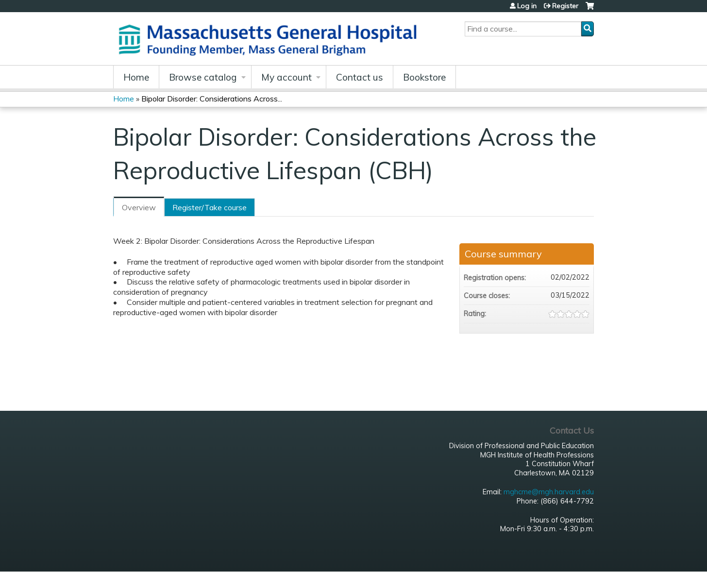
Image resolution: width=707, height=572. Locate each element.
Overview (139, 207)
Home (136, 77)
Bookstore (424, 77)
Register (565, 5)
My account (286, 77)
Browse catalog (203, 77)
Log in (527, 5)
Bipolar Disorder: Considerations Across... (211, 98)
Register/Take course (209, 207)
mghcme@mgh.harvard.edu (549, 492)
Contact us (359, 77)
